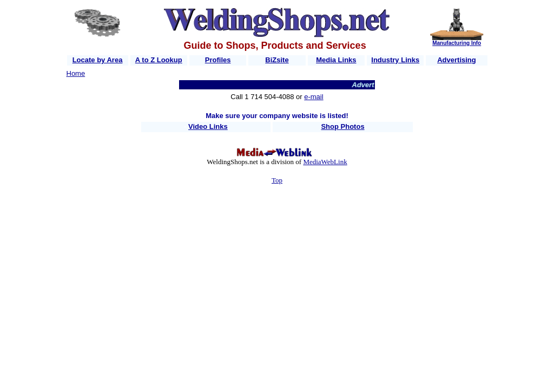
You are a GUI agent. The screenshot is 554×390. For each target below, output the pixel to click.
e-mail (313, 97)
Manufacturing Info (456, 43)
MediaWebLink (325, 162)
